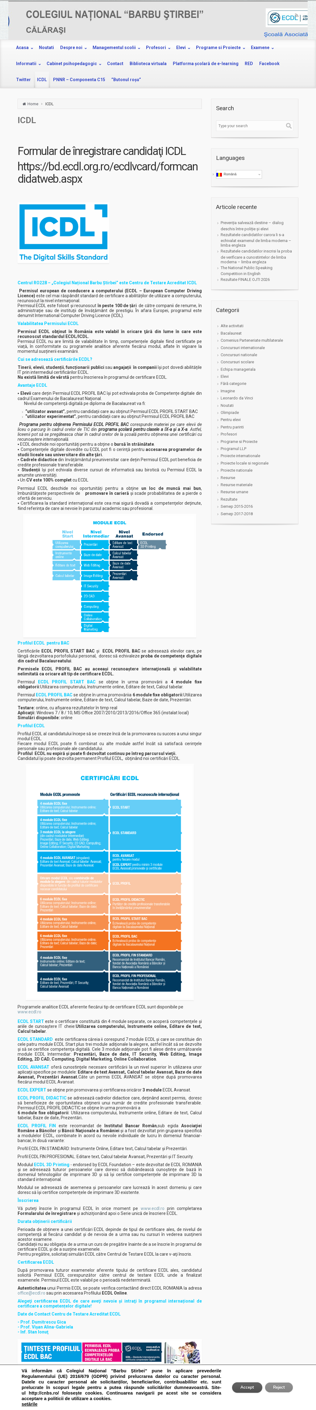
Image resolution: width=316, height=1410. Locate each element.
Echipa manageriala (238, 369)
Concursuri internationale (243, 347)
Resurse (228, 477)
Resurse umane (234, 492)
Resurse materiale (236, 484)
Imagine (228, 391)
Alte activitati (232, 325)
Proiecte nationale (236, 470)
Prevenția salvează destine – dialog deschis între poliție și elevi (252, 225)
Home (32, 104)
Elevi (225, 376)
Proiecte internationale (240, 455)
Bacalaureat (231, 333)
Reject (278, 1387)
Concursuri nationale (239, 354)
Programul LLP (233, 448)
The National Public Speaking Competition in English (246, 270)
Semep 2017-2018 (237, 513)
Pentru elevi (231, 419)
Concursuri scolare (237, 362)
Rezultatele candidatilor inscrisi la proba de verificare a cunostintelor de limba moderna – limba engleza (256, 256)
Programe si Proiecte (239, 441)
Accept (244, 1387)
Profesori (229, 434)
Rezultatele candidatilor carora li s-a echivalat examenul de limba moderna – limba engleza (256, 240)
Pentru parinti (232, 427)
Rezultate (229, 499)
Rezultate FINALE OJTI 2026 (245, 279)
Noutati (227, 405)
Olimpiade (230, 412)
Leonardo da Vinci (237, 398)
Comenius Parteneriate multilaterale (252, 340)
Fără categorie (233, 383)
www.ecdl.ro (29, 1011)
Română (226, 174)
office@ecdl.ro (31, 1293)
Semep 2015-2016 (237, 506)
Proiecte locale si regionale (244, 463)
